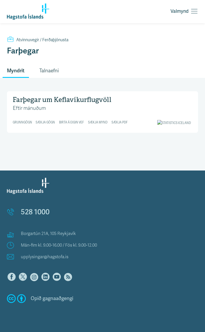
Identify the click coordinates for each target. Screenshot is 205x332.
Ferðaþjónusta (37, 39)
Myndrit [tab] (16, 70)
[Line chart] (102, 111)
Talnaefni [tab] (49, 71)
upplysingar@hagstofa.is (44, 256)
